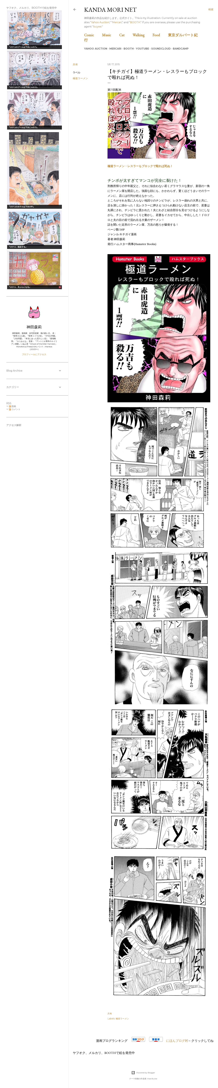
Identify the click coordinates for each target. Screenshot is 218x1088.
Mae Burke (152, 1078)
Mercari (117, 22)
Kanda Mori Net (110, 9)
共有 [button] (75, 64)
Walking (142, 35)
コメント (14, 409)
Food (159, 35)
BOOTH (135, 22)
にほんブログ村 (177, 1041)
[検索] (210, 9)
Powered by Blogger (143, 1073)
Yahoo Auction (100, 22)
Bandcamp (180, 48)
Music (110, 35)
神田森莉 (34, 327)
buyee (97, 26)
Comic (92, 35)
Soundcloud (161, 48)
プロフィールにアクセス (34, 354)
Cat (125, 35)
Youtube (142, 48)
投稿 (12, 406)
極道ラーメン (80, 78)
